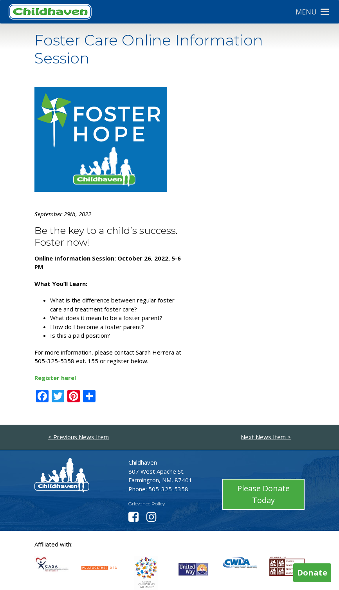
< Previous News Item (78, 437)
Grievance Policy (146, 504)
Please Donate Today (263, 494)
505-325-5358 (168, 489)
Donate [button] (312, 572)
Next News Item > (266, 437)
